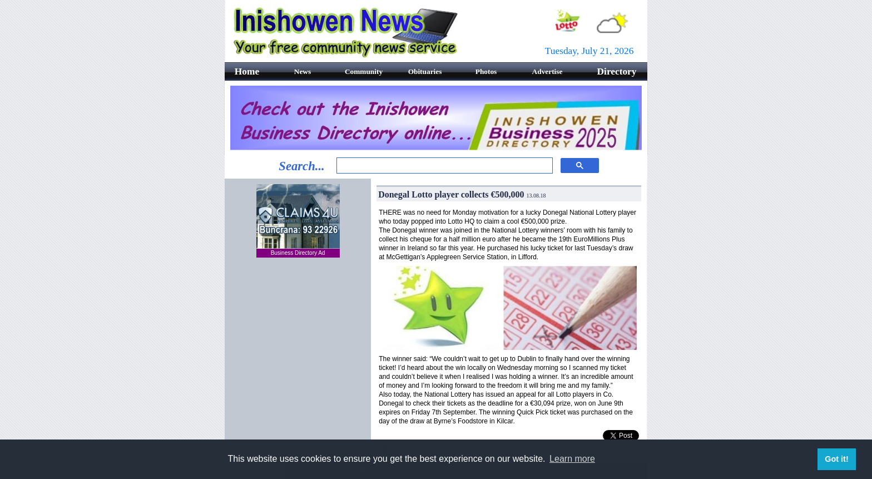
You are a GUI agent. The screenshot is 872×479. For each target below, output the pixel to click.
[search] (443, 166)
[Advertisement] (298, 334)
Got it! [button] (836, 459)
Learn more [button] (572, 458)
